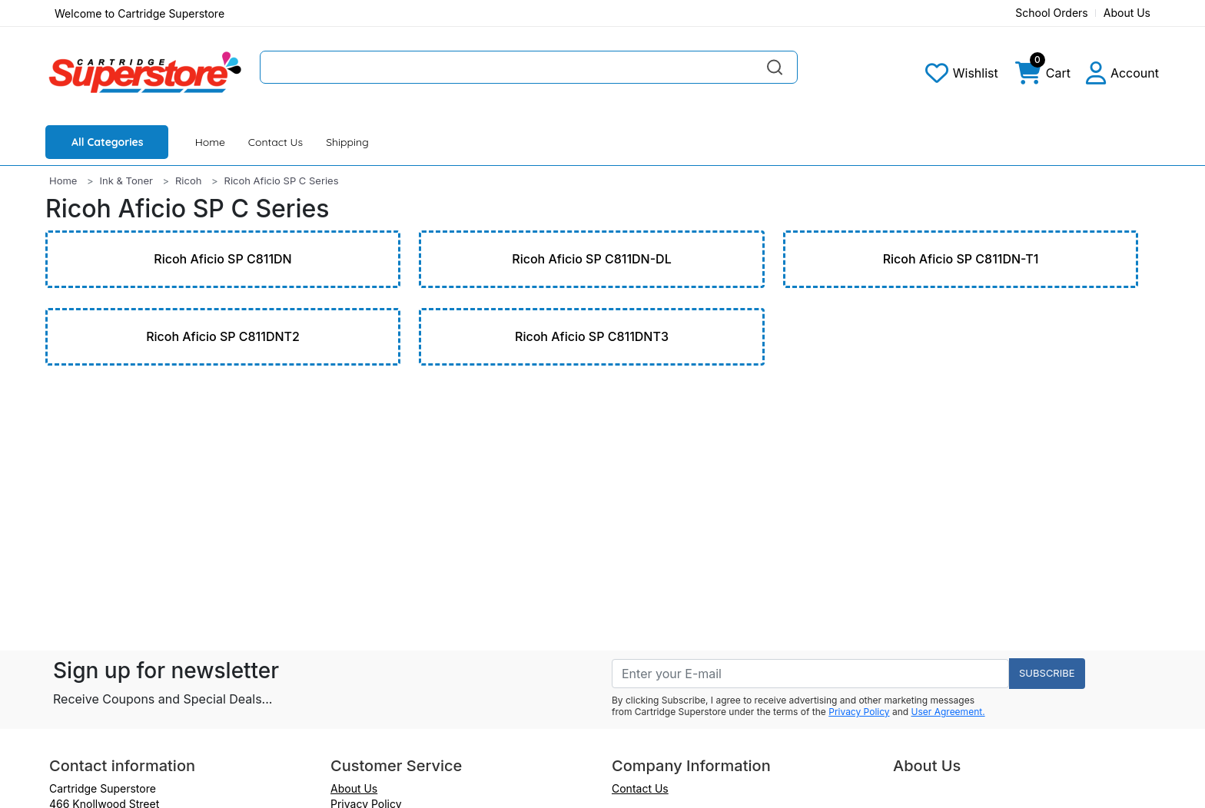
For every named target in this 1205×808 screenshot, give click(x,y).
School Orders (1051, 12)
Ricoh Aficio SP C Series (281, 180)
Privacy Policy (858, 711)
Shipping (347, 142)
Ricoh (188, 180)
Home (210, 142)
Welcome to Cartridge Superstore (139, 13)
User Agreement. (948, 711)
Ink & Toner (126, 180)
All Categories (107, 142)
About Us (1127, 12)
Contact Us (275, 142)
